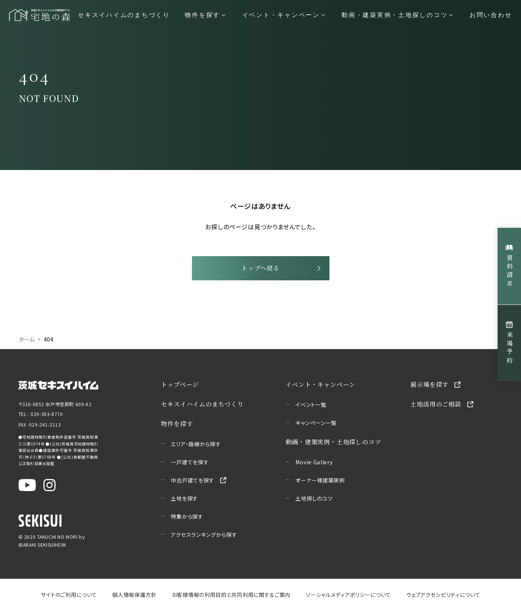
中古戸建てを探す (192, 480)
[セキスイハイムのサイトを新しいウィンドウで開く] (40, 521)
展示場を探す (429, 384)
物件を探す (177, 423)
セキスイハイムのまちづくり (124, 15)
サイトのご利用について (69, 594)
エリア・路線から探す (196, 444)
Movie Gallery (313, 462)
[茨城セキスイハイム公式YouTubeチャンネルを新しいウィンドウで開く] (27, 485)
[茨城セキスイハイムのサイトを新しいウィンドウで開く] (58, 384)
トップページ (180, 384)
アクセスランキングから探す (204, 534)
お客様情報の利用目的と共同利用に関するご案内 (231, 594)
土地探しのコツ (313, 498)
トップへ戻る (260, 268)
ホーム (27, 339)
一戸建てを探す (190, 462)
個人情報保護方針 (134, 594)
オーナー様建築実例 (320, 480)
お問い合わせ (491, 15)
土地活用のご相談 (435, 404)
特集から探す (187, 516)
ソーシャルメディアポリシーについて (348, 594)
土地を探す (184, 498)
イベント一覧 (310, 404)
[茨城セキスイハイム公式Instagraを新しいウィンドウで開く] (49, 485)
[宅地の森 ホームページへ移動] (40, 15)
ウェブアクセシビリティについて (443, 594)
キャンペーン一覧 (316, 423)
